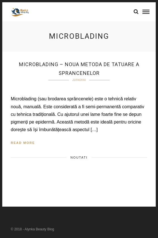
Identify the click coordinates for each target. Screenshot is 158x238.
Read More (23, 142)
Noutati (79, 157)
